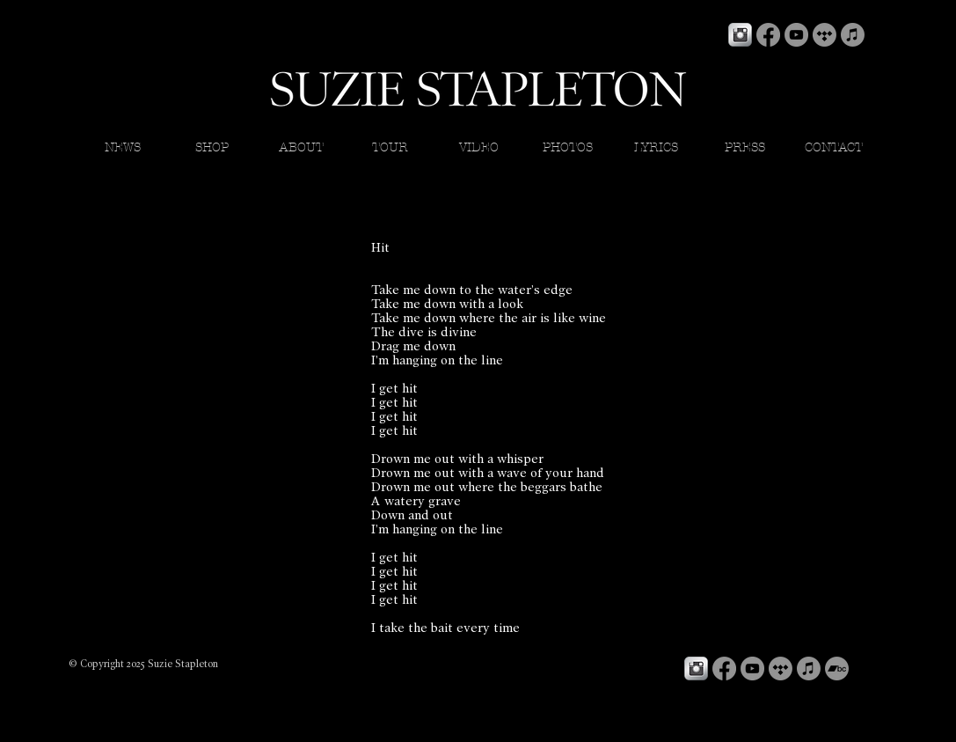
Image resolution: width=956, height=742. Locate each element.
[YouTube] (796, 35)
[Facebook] (768, 35)
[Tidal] (824, 35)
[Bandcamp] (837, 668)
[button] (656, 147)
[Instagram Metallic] (740, 35)
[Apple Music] (853, 35)
